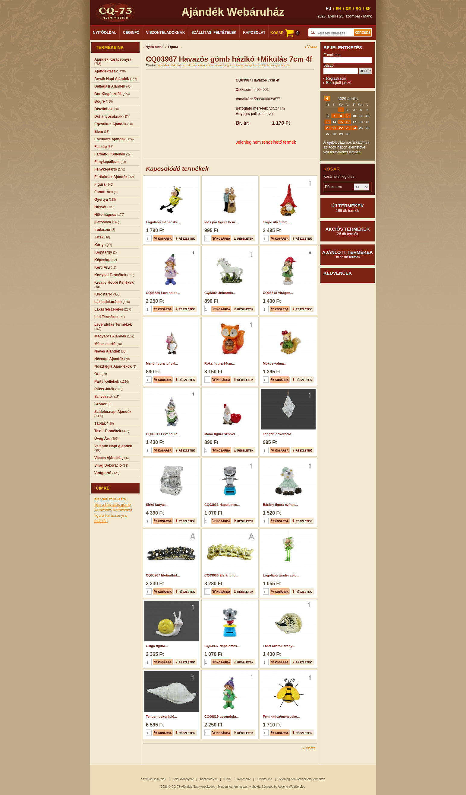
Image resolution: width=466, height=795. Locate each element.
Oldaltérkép (264, 779)
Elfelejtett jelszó (338, 83)
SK (368, 9)
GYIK (227, 779)
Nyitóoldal (104, 32)
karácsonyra (116, 515)
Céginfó (131, 32)
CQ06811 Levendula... (163, 434)
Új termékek (347, 208)
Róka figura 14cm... (219, 363)
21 (334, 128)
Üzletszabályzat (183, 779)
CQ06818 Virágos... (278, 293)
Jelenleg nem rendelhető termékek (302, 779)
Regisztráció (336, 78)
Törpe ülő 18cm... (276, 222)
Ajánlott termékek (347, 254)
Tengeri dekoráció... (278, 434)
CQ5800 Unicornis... (220, 293)
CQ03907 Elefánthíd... (163, 575)
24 (354, 128)
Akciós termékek (347, 231)
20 (327, 128)
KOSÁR (285, 33)
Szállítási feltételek (213, 32)
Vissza (312, 46)
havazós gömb (118, 504)
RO (358, 9)
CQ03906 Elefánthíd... (221, 575)
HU (328, 9)
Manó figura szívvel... (221, 434)
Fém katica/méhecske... (281, 716)
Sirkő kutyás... (157, 504)
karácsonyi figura (248, 65)
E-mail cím (332, 55)
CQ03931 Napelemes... (222, 504)
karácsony (103, 510)
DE (348, 9)
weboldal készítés (261, 786)
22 (341, 128)
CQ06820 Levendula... (163, 293)
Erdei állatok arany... (279, 646)
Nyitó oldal (154, 47)
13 (327, 122)
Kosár (331, 168)
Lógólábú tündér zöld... (281, 575)
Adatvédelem (208, 779)
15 (341, 122)
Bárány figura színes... (280, 504)
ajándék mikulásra (110, 499)
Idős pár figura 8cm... (221, 222)
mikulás (101, 521)
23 (347, 128)
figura (99, 504)
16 (347, 122)
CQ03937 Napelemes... (222, 646)
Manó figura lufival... (162, 363)
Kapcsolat (254, 32)
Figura (173, 47)
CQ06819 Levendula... (221, 716)
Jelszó (328, 65)
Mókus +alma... (275, 363)
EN (338, 9)
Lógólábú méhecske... (163, 222)
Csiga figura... (157, 646)
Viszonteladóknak (165, 32)
